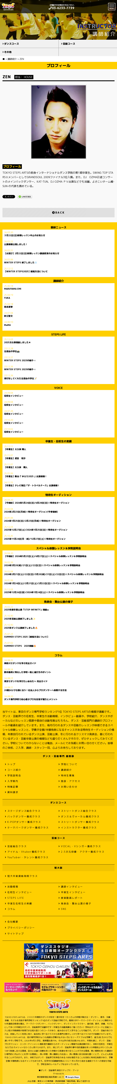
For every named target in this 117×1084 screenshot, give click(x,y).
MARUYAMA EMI (12, 289)
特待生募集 (67, 775)
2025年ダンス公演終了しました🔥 (21, 628)
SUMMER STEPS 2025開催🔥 (20, 646)
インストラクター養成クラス (78, 827)
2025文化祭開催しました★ (17, 342)
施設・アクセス (69, 781)
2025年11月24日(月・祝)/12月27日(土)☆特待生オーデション (35, 539)
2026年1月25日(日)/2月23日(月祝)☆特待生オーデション (32, 521)
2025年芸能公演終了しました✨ (19, 619)
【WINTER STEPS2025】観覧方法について (26, 271)
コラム (10, 909)
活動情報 (11, 886)
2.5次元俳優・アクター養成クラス (81, 851)
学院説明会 (13, 775)
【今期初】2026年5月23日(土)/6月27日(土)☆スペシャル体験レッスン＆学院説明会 (45, 556)
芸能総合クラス (16, 846)
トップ (10, 764)
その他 (8, 52)
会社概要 (11, 921)
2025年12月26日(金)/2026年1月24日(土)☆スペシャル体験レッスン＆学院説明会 (44, 592)
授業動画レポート (71, 897)
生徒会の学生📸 (12, 351)
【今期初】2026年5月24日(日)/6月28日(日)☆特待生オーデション (36, 503)
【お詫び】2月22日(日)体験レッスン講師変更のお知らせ (31, 253)
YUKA (7, 298)
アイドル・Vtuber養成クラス (25, 851)
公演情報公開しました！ (16, 244)
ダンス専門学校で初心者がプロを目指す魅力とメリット (31, 699)
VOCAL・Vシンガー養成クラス (80, 846)
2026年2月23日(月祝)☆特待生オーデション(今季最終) (31, 512)
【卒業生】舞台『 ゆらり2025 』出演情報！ (25, 476)
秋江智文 (8, 316)
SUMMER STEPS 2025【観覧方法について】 (26, 637)
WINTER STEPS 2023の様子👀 (20, 360)
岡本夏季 (8, 307)
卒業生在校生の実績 (18, 903)
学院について (68, 764)
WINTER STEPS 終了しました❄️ (20, 262)
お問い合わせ (68, 786)
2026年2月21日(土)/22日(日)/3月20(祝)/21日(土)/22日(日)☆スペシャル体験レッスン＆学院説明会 (54, 574)
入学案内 (11, 781)
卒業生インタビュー (72, 892)
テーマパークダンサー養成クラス (27, 827)
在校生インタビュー (13, 396)
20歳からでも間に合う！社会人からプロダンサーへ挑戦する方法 (35, 690)
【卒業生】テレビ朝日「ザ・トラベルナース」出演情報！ (32, 485)
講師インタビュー (71, 886)
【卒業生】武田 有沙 (14, 458)
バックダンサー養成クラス (22, 816)
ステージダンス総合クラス (22, 810)
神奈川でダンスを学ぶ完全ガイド (20, 663)
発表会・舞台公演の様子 (75, 903)
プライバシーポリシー (20, 927)
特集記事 (11, 786)
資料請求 (11, 792)
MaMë (7, 325)
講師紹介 (65, 769)
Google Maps (72, 1077)
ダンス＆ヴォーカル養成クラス (79, 816)
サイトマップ (14, 933)
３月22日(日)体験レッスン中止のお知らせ (24, 235)
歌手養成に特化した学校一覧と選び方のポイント (27, 672)
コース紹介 (13, 769)
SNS (63, 909)
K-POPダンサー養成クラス (23, 822)
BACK (58, 212)
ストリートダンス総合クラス (78, 810)
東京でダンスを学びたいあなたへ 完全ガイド (25, 681)
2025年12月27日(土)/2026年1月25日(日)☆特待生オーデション (35, 530)
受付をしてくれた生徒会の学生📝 (20, 378)
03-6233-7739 (61, 8)
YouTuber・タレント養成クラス (27, 857)
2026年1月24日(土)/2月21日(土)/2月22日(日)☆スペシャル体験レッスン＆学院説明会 (46, 583)
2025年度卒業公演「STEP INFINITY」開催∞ (26, 609)
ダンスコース (11, 43)
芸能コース (69, 43)
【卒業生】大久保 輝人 (15, 449)
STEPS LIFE (14, 897)
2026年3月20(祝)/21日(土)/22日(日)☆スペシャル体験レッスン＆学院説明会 (42, 565)
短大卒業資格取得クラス (21, 876)
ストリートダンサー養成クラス (79, 822)
